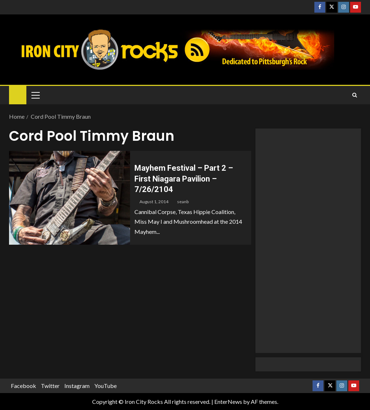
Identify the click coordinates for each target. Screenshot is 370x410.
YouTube (105, 385)
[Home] (17, 95)
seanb (183, 201)
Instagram (77, 385)
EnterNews (228, 401)
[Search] (354, 95)
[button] (35, 95)
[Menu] (35, 95)
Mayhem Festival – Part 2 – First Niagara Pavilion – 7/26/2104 (183, 178)
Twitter (50, 385)
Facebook (23, 385)
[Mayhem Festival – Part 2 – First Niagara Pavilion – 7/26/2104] (69, 198)
